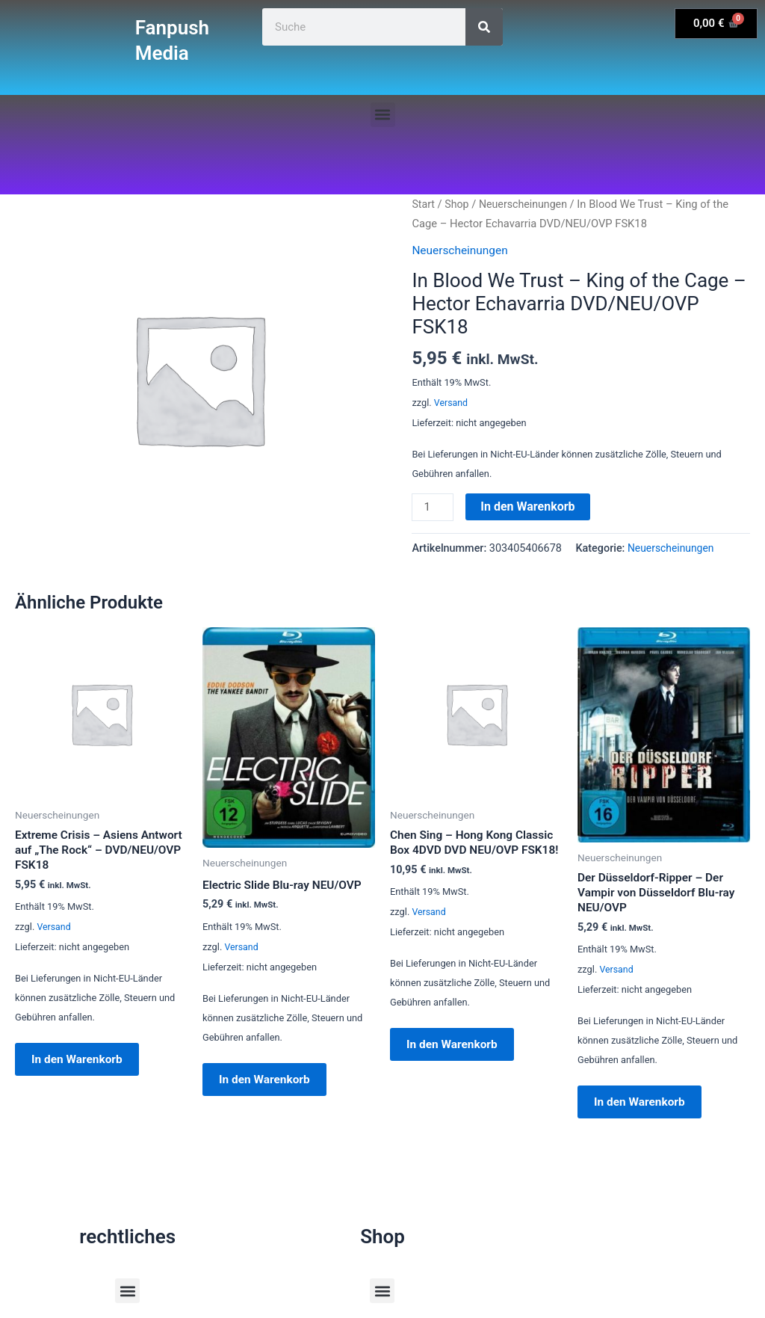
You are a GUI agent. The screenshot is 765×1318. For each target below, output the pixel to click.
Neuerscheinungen (526, 204)
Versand (451, 401)
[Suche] (484, 27)
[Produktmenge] (433, 507)
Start (424, 204)
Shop (458, 204)
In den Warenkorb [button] (84, 1065)
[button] (383, 114)
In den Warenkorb (529, 506)
